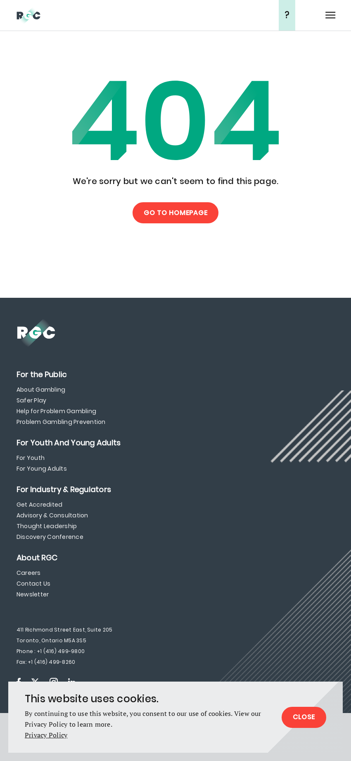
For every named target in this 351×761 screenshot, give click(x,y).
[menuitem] (41, 374)
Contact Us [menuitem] (33, 583)
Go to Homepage (176, 213)
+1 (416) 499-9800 (61, 651)
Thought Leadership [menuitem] (47, 526)
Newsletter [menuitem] (33, 594)
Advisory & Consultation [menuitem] (52, 515)
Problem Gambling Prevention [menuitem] (61, 422)
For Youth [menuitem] (31, 458)
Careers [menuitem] (29, 573)
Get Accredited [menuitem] (39, 504)
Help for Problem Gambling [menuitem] (56, 411)
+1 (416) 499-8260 (51, 661)
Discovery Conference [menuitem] (50, 537)
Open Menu (330, 15)
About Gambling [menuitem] (41, 389)
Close (304, 717)
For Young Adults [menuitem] (42, 468)
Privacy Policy (46, 734)
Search (309, 15)
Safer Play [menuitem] (31, 400)
